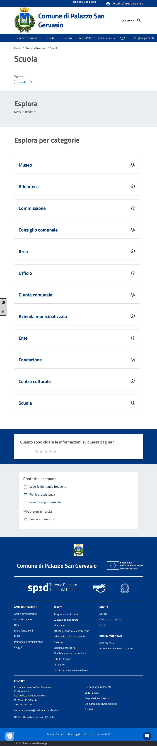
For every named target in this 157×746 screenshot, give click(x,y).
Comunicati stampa (110, 619)
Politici (17, 636)
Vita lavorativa (62, 625)
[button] (124, 4)
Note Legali (74, 734)
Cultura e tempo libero (66, 620)
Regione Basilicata (84, 2)
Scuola (54, 48)
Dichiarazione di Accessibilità (101, 704)
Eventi (102, 625)
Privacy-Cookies (55, 734)
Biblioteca (29, 186)
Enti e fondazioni (23, 630)
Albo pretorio (106, 643)
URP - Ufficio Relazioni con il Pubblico (35, 717)
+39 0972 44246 (23, 704)
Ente (23, 338)
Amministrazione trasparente (116, 648)
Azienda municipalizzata (43, 316)
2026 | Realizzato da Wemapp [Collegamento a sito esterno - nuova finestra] (31, 743)
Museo (25, 164)
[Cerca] (139, 20)
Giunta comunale (35, 294)
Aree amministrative (25, 614)
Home (17, 48)
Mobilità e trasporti (64, 648)
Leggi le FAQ (92, 693)
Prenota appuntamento (98, 687)
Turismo (58, 642)
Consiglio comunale (38, 229)
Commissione (32, 208)
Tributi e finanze (62, 659)
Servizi (58, 607)
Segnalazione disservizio (98, 698)
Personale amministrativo (28, 642)
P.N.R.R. (89, 709)
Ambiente (59, 664)
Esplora (25, 103)
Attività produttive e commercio (71, 631)
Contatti (19, 681)
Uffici (17, 625)
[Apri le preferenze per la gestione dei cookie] (9, 736)
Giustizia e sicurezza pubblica (70, 653)
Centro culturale (35, 381)
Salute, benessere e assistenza (71, 670)
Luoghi (18, 647)
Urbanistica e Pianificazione (69, 636)
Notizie (103, 614)
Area (23, 251)
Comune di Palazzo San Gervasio (71, 20)
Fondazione (30, 359)
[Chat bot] (147, 736)
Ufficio (25, 273)
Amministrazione (35, 48)
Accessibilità (103, 734)
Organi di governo (24, 619)
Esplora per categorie (46, 140)
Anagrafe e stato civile (66, 614)
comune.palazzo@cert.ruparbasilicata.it (36, 710)
